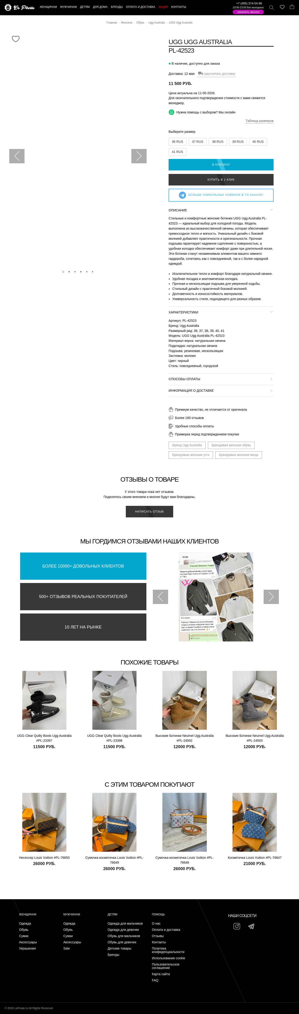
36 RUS (177, 141)
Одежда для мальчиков (125, 923)
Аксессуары (28, 942)
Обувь (23, 930)
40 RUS (258, 141)
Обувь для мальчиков (124, 936)
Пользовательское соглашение (166, 966)
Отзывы (158, 936)
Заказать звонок (248, 12)
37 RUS (197, 141)
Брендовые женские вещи (238, 455)
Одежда (25, 923)
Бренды (113, 954)
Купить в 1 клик (220, 179)
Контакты (159, 942)
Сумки (24, 936)
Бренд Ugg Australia (187, 445)
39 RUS (238, 141)
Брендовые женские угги (190, 455)
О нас (156, 923)
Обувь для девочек (122, 942)
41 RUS (177, 152)
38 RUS (217, 141)
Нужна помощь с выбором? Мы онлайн (202, 112)
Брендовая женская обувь (231, 445)
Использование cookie (168, 958)
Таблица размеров (260, 121)
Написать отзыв (149, 511)
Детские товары (119, 948)
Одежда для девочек (123, 930)
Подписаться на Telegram (53, 1003)
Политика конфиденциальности (168, 950)
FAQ (155, 980)
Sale (66, 948)
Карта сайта (161, 974)
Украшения (27, 948)
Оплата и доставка (166, 930)
